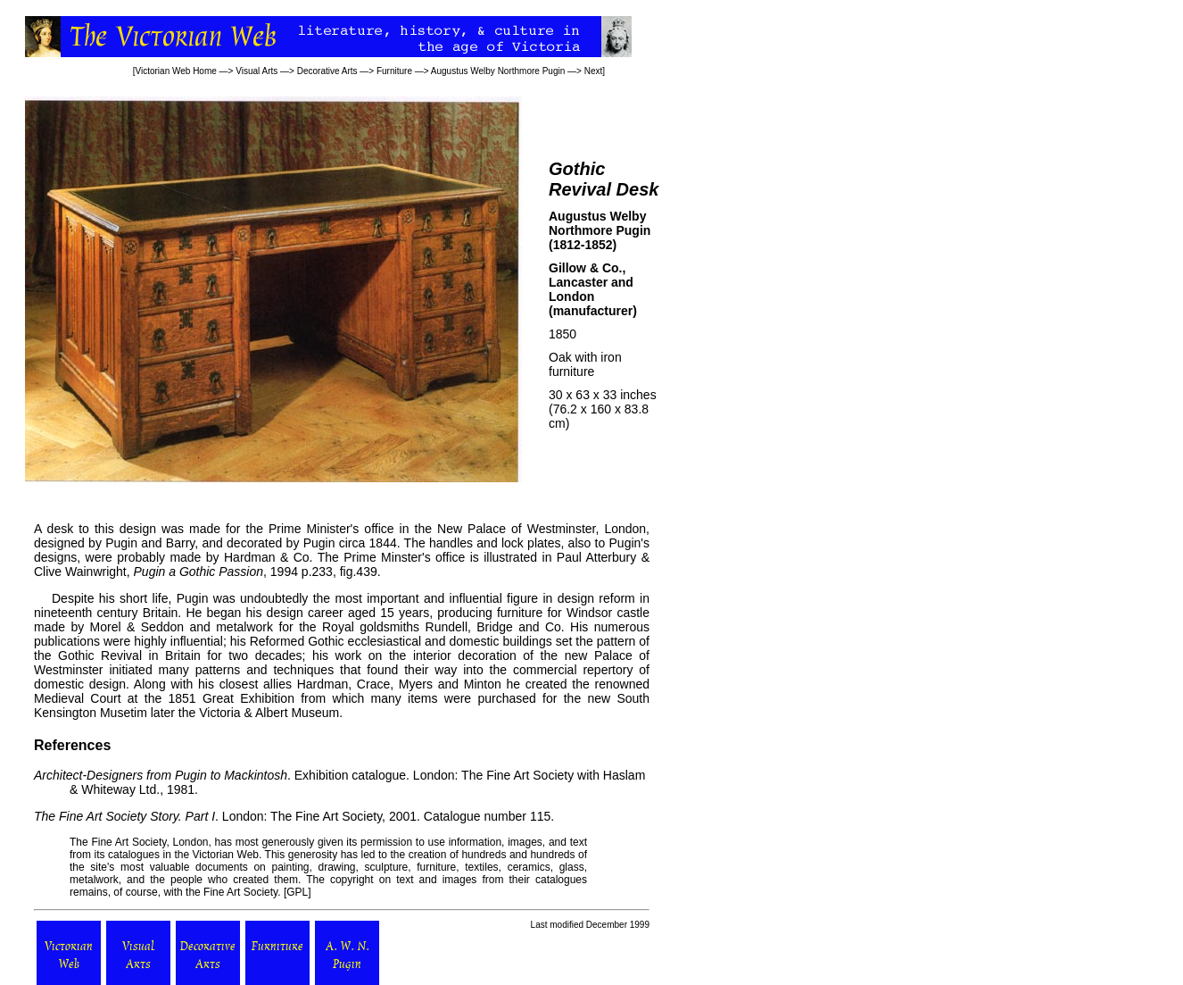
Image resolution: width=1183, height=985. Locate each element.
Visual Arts (256, 71)
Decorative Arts (327, 71)
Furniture (394, 71)
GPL (297, 892)
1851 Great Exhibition (231, 698)
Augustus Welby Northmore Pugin (498, 71)
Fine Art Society (127, 842)
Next (593, 71)
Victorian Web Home (175, 71)
